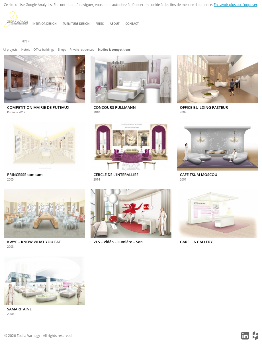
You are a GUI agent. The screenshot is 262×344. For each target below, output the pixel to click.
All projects (10, 50)
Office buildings (44, 50)
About (114, 24)
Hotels (25, 50)
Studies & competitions (114, 50)
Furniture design (76, 24)
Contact (132, 24)
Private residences (82, 50)
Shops (62, 50)
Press (99, 24)
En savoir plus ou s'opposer (235, 4)
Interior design (44, 24)
